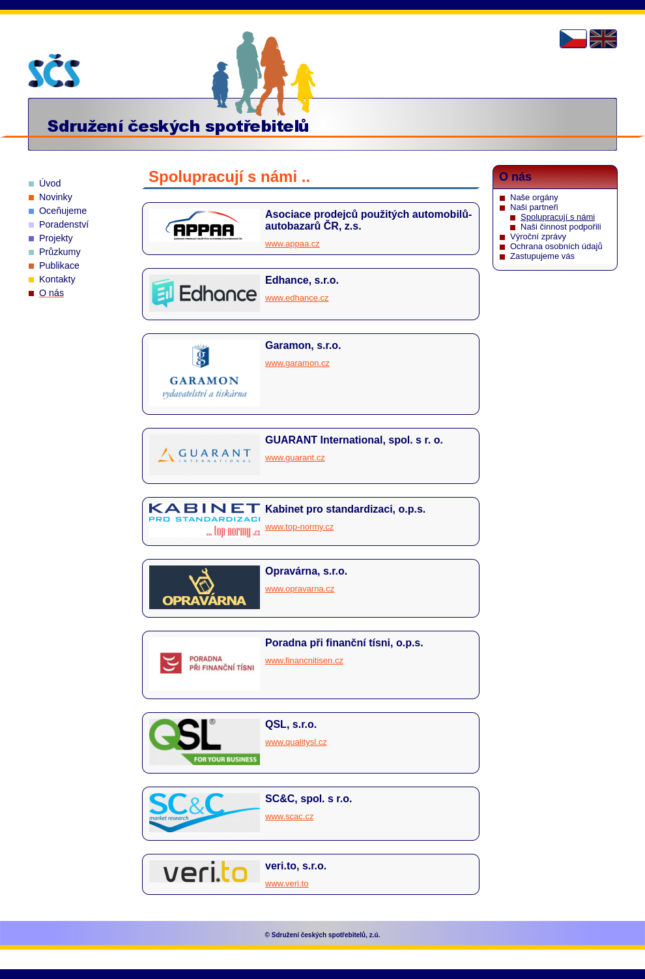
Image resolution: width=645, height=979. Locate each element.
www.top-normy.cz (299, 527)
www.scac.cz (289, 816)
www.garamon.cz (297, 363)
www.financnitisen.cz (304, 660)
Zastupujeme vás (542, 256)
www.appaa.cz (292, 244)
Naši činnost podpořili (561, 227)
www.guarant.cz (295, 457)
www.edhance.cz (297, 298)
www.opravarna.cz (299, 589)
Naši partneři (534, 207)
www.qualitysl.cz (296, 742)
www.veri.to (286, 883)
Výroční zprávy (538, 236)
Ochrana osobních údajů (556, 246)
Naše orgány (534, 197)
